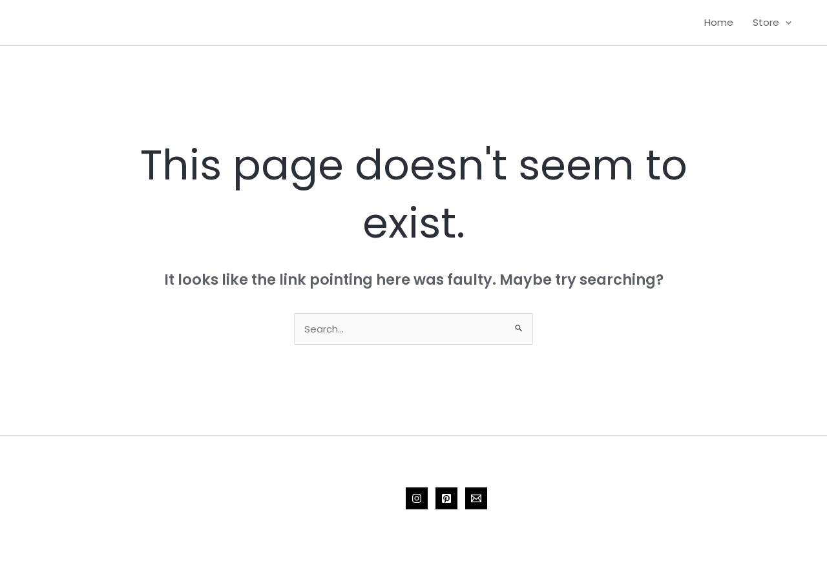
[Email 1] (476, 498)
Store (772, 22)
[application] (785, 22)
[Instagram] (417, 498)
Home (718, 22)
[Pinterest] (446, 498)
